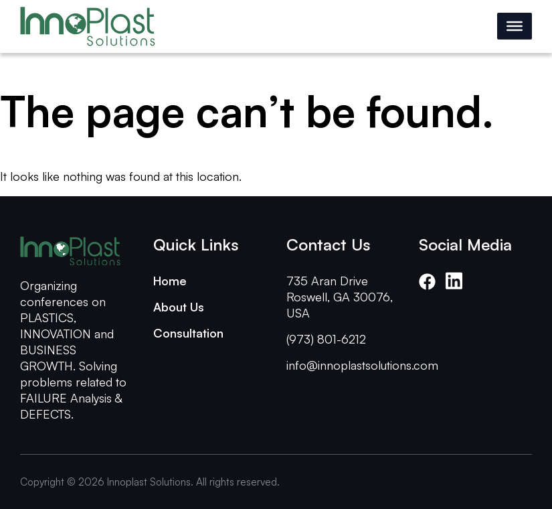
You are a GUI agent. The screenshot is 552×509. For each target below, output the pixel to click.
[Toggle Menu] (515, 26)
